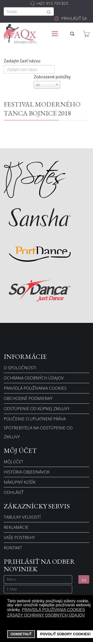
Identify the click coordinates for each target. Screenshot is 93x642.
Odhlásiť (14, 492)
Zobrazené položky (52, 77)
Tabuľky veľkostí (22, 517)
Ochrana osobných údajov (34, 378)
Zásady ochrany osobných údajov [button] (46, 615)
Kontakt (13, 547)
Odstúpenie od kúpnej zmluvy (36, 408)
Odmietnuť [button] (21, 634)
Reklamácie (16, 527)
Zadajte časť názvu (22, 61)
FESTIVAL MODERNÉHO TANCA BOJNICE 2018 (42, 108)
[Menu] (55, 34)
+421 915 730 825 (52, 3)
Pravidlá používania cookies (35, 388)
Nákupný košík (19, 482)
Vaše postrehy (19, 537)
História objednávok (27, 472)
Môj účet (13, 461)
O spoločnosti (20, 367)
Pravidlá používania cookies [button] (53, 610)
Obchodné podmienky (28, 398)
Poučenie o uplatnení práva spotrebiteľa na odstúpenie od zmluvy (38, 428)
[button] (69, 18)
